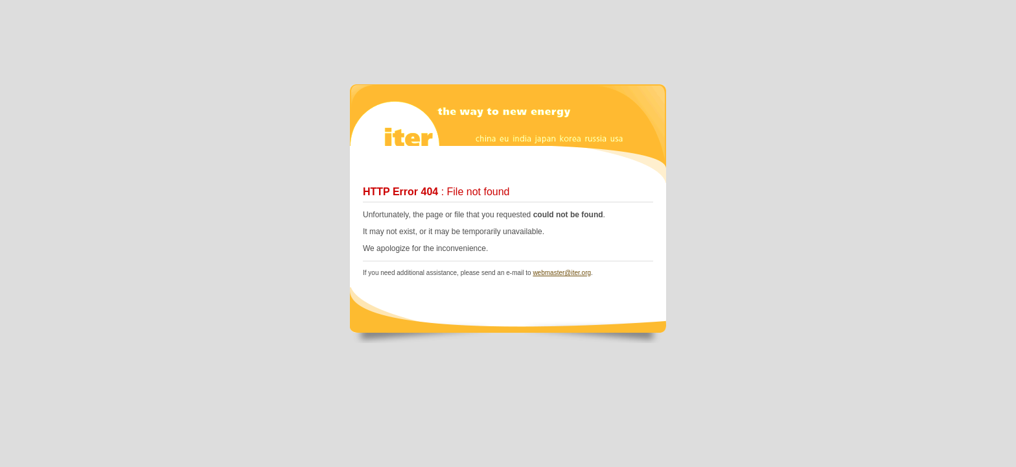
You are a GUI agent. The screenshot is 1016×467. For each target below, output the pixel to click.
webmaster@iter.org (562, 272)
